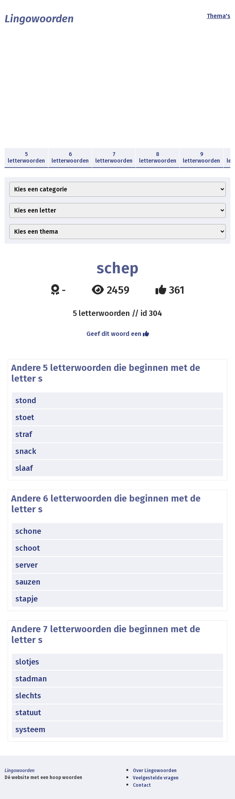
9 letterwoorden (201, 157)
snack (25, 451)
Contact (142, 785)
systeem (30, 729)
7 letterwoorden (113, 157)
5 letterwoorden (26, 157)
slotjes (27, 661)
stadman (31, 678)
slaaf (24, 468)
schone (28, 531)
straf (23, 434)
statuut (28, 712)
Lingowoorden (39, 18)
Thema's (218, 16)
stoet (24, 417)
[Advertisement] (117, 90)
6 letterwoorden (70, 157)
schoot (27, 548)
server (26, 565)
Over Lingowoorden (155, 770)
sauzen (27, 581)
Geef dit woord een (117, 333)
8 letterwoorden (157, 157)
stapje (26, 598)
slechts (28, 695)
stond (25, 400)
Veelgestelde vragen (156, 778)
